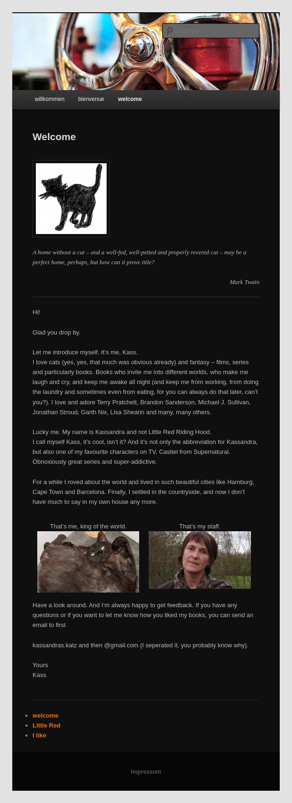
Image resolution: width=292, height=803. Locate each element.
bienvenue (91, 99)
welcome (130, 99)
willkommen (50, 99)
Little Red (46, 725)
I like (39, 735)
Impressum (146, 772)
